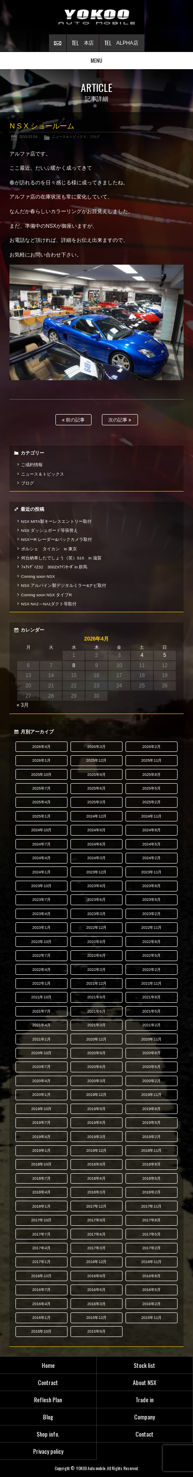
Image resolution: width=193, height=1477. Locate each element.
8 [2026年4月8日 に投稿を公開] (73, 665)
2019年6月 (96, 1122)
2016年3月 (96, 1304)
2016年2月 (151, 1304)
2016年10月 (41, 1276)
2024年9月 (96, 830)
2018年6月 (96, 1178)
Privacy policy (48, 1451)
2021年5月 (151, 1011)
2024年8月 (151, 830)
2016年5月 (151, 1290)
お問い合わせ (57, 43)
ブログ (94, 136)
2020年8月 (151, 1053)
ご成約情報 (32, 464)
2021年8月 (151, 997)
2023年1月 (41, 927)
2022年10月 (41, 942)
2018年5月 (151, 1178)
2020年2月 (151, 1081)
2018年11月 (151, 1150)
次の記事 (119, 420)
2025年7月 (41, 788)
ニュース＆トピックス (69, 136)
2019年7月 (41, 1122)
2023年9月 (96, 886)
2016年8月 (151, 1276)
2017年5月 (151, 1234)
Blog (48, 1416)
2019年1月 (41, 1150)
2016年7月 (41, 1290)
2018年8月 (151, 1164)
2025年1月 (41, 816)
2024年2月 (151, 858)
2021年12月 (96, 983)
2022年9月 (96, 942)
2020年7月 (41, 1067)
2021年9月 (96, 997)
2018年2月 (151, 1192)
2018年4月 (41, 1192)
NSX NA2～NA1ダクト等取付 (49, 603)
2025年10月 (41, 774)
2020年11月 (151, 1039)
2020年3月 (96, 1081)
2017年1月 (41, 1262)
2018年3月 (96, 1192)
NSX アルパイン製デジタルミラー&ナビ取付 (64, 585)
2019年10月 (41, 1109)
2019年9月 (96, 1109)
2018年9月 (96, 1164)
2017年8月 (151, 1220)
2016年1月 (41, 1317)
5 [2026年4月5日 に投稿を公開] (164, 655)
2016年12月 (96, 1262)
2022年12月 (96, 927)
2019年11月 (151, 1094)
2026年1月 (41, 760)
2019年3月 (96, 1137)
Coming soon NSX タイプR (46, 594)
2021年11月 (151, 983)
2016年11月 (151, 1262)
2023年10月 (41, 886)
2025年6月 (96, 788)
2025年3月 (96, 802)
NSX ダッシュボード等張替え (49, 530)
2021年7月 (41, 1011)
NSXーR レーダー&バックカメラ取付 (56, 539)
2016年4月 (41, 1304)
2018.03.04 (28, 136)
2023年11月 (151, 872)
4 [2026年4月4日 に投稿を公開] (142, 655)
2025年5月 (151, 788)
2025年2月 (151, 802)
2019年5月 (151, 1122)
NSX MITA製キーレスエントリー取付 (56, 521)
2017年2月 (151, 1248)
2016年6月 (96, 1290)
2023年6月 (96, 899)
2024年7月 (41, 844)
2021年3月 (96, 1025)
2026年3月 (96, 747)
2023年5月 (151, 899)
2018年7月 (41, 1178)
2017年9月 (96, 1220)
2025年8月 (151, 774)
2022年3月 (96, 969)
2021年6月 (96, 1011)
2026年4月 (41, 747)
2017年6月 (96, 1234)
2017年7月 (41, 1234)
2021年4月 (41, 1025)
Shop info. (48, 1433)
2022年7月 (41, 955)
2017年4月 (41, 1248)
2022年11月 (151, 927)
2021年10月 (41, 997)
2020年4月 (41, 1081)
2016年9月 (96, 1276)
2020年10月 (41, 1053)
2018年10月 (41, 1164)
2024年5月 (151, 844)
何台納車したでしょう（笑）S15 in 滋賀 (61, 557)
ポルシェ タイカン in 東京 (49, 548)
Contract (48, 1382)
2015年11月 (151, 1317)
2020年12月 (96, 1039)
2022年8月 (151, 942)
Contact (144, 1433)
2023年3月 (96, 914)
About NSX (144, 1382)
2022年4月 (41, 969)
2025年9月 (96, 774)
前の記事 (73, 420)
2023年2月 (151, 914)
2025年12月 (96, 760)
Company (144, 1416)
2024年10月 (41, 830)
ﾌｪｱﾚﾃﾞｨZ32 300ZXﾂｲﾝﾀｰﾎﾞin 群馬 (54, 567)
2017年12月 (96, 1206)
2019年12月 (96, 1094)
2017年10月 (41, 1220)
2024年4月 (41, 858)
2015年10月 (41, 1331)
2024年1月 (41, 872)
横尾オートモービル (96, 17)
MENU (96, 60)
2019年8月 (151, 1109)
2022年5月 (151, 955)
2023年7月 (41, 899)
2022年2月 (151, 969)
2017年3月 (96, 1248)
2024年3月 (96, 858)
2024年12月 (96, 816)
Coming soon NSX (38, 576)
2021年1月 (41, 1039)
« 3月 (22, 705)
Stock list (144, 1365)
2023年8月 (151, 886)
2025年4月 (41, 802)
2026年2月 (151, 747)
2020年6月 (96, 1067)
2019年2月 (151, 1137)
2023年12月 (96, 872)
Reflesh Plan (48, 1399)
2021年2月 (151, 1025)
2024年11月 (151, 816)
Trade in (144, 1399)
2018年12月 (96, 1150)
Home (48, 1365)
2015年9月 (96, 1331)
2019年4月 (41, 1137)
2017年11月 (151, 1206)
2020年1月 (41, 1094)
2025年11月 (151, 760)
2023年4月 (41, 914)
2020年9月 (96, 1053)
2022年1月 (41, 983)
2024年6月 (96, 844)
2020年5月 (151, 1067)
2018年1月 (41, 1206)
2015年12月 (96, 1317)
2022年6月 (96, 955)
